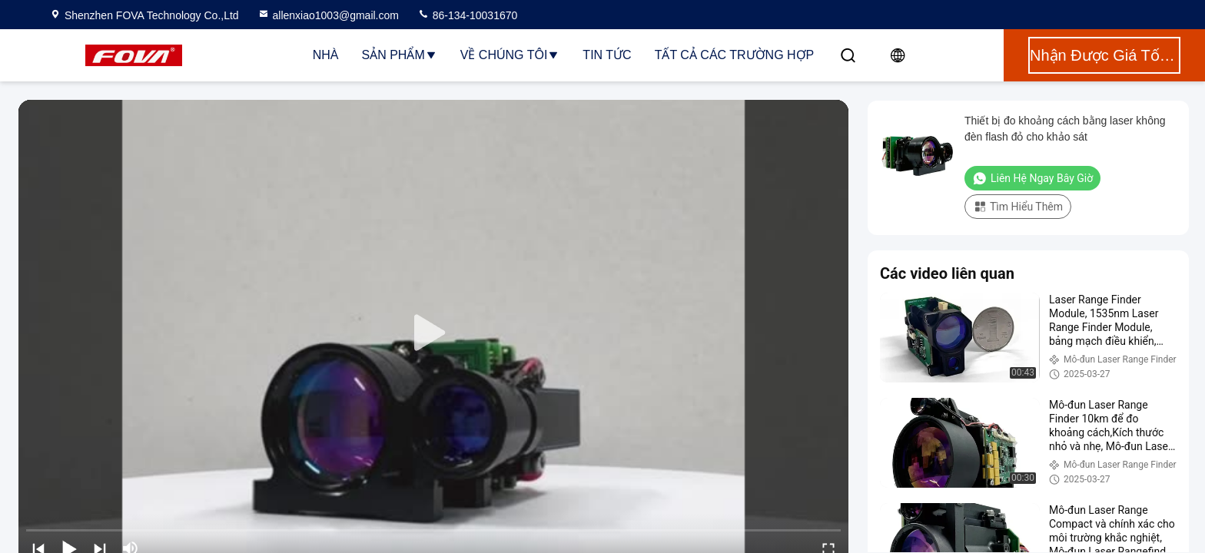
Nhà (326, 54)
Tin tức (607, 54)
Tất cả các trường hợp (735, 54)
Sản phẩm (399, 54)
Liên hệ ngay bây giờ (1032, 178)
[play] (433, 333)
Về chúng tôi (510, 54)
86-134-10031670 (467, 15)
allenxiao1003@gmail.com (328, 15)
